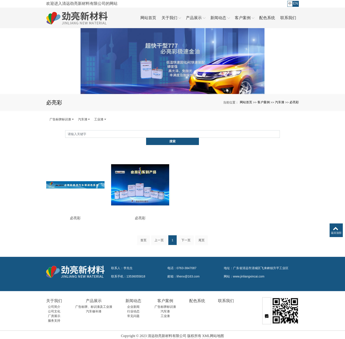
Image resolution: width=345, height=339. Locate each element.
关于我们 (54, 294)
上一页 (159, 234)
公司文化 (54, 304)
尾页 (201, 234)
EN (295, 3)
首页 (143, 234)
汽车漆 (279, 102)
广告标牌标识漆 (60, 119)
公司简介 (54, 299)
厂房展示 (54, 309)
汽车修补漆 (93, 304)
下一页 (186, 234)
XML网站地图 (213, 329)
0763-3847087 (186, 261)
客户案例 (263, 102)
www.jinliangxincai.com (248, 269)
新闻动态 (133, 294)
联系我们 (226, 294)
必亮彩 (294, 102)
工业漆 (98, 119)
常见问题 (133, 309)
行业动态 (133, 304)
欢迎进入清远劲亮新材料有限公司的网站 (81, 3)
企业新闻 (133, 299)
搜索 (280, 134)
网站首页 (246, 102)
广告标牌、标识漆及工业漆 (93, 299)
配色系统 (197, 294)
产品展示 (94, 294)
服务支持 (54, 313)
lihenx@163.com (188, 269)
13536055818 (136, 269)
